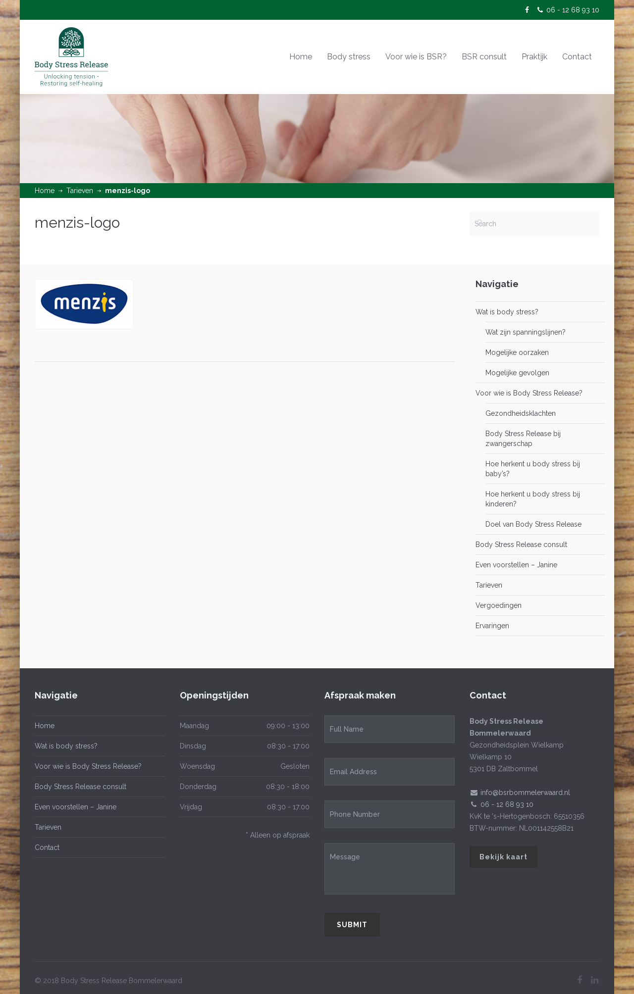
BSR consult (484, 56)
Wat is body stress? (507, 312)
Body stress (348, 56)
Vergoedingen (499, 605)
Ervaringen (492, 626)
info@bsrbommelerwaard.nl (525, 792)
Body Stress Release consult (521, 544)
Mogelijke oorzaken (517, 352)
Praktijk (534, 56)
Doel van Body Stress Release (533, 524)
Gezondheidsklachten (520, 413)
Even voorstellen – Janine (516, 565)
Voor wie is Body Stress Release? (529, 393)
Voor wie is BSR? (416, 56)
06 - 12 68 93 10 (572, 10)
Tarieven (79, 191)
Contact (577, 56)
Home (300, 56)
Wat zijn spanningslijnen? (525, 332)
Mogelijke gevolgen (517, 373)
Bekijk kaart (503, 857)
